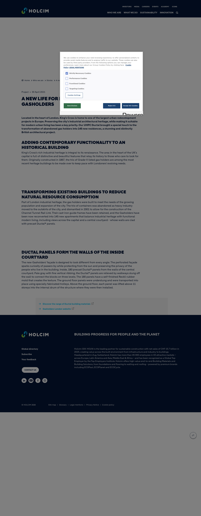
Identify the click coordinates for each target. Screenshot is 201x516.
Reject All (112, 106)
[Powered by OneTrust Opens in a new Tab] (132, 113)
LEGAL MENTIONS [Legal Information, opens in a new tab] (76, 68)
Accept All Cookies (130, 106)
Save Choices (72, 106)
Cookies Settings (74, 95)
